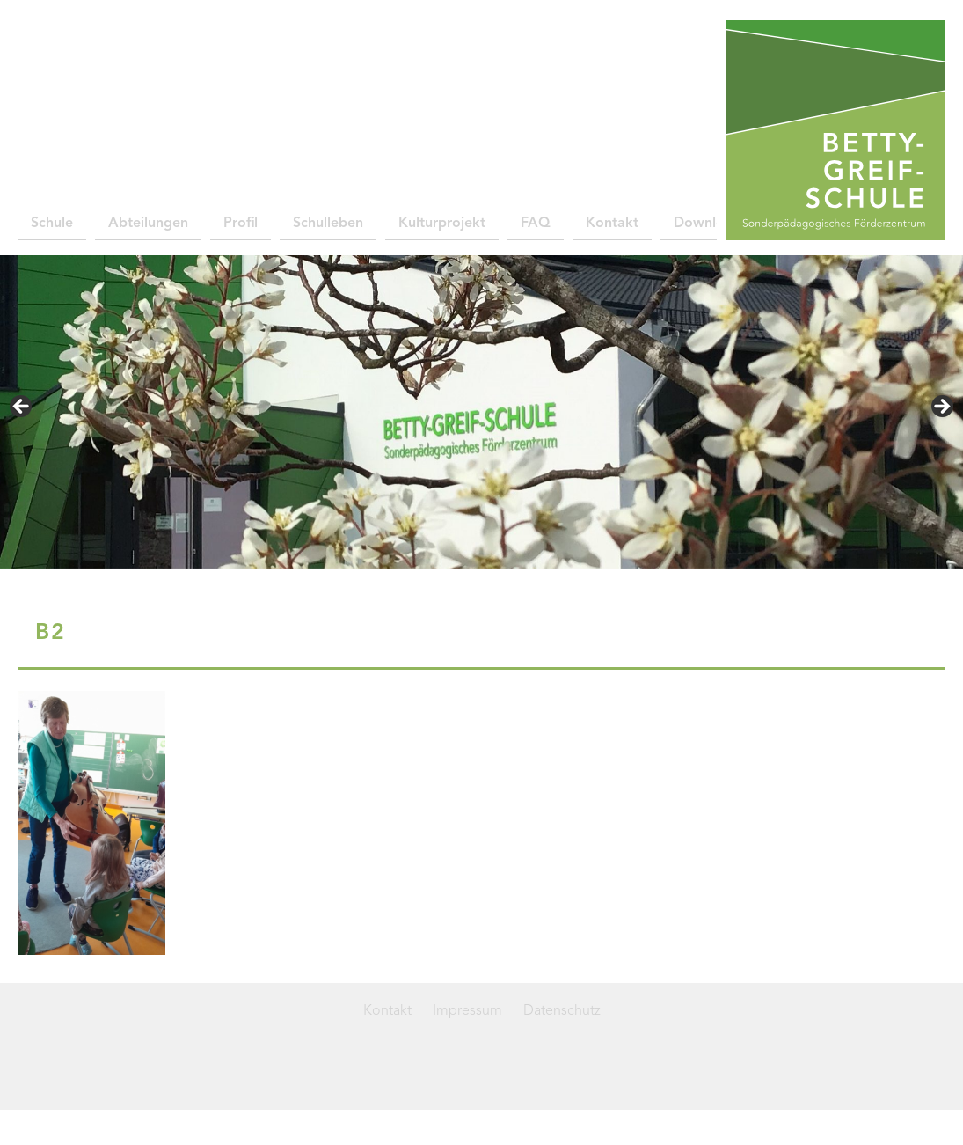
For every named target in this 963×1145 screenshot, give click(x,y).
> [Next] (941, 407)
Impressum (467, 1011)
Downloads (711, 224)
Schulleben (328, 224)
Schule (52, 224)
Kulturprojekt (441, 224)
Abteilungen (148, 224)
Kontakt (612, 224)
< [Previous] (22, 407)
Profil (240, 224)
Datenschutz (562, 1011)
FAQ (536, 224)
